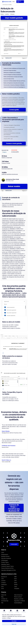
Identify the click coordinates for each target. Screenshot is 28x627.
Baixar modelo (14, 187)
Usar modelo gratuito (14, 18)
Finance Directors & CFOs (7, 569)
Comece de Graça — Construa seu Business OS (14, 508)
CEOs (2, 553)
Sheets (15, 585)
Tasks (15, 587)
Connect (3, 581)
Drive (2, 589)
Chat (2, 579)
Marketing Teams (5, 565)
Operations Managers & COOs (8, 570)
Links (15, 581)
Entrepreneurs (4, 555)
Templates (16, 589)
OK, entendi (14, 620)
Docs (2, 587)
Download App (4, 601)
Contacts (3, 583)
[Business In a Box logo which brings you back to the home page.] (7, 2)
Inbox (15, 579)
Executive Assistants (6, 559)
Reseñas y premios (18, 599)
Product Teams (5, 563)
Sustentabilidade (18, 603)
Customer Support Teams (7, 567)
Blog (2, 597)
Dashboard (4, 585)
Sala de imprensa (18, 595)
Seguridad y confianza (19, 601)
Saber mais (14, 623)
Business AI (4, 577)
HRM (15, 577)
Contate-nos (4, 599)
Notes (15, 583)
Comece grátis (14, 110)
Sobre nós (3, 595)
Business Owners (5, 557)
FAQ (2, 603)
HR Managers (4, 561)
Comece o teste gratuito (14, 144)
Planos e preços (18, 597)
